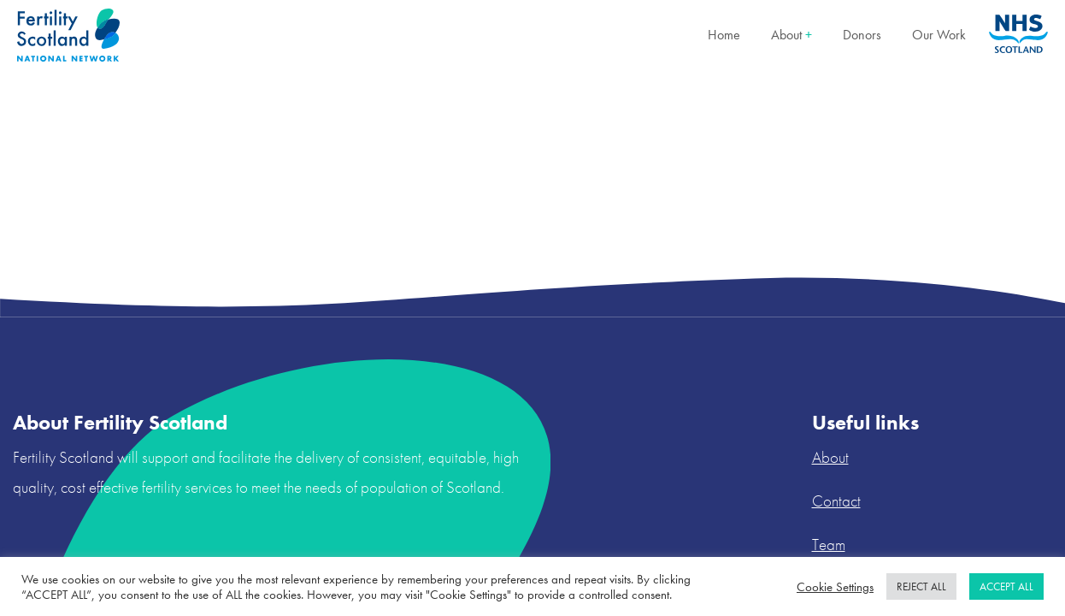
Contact (836, 501)
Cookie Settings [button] (835, 587)
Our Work (939, 35)
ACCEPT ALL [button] (1006, 586)
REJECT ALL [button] (921, 586)
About (791, 35)
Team (828, 544)
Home (724, 35)
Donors (862, 35)
